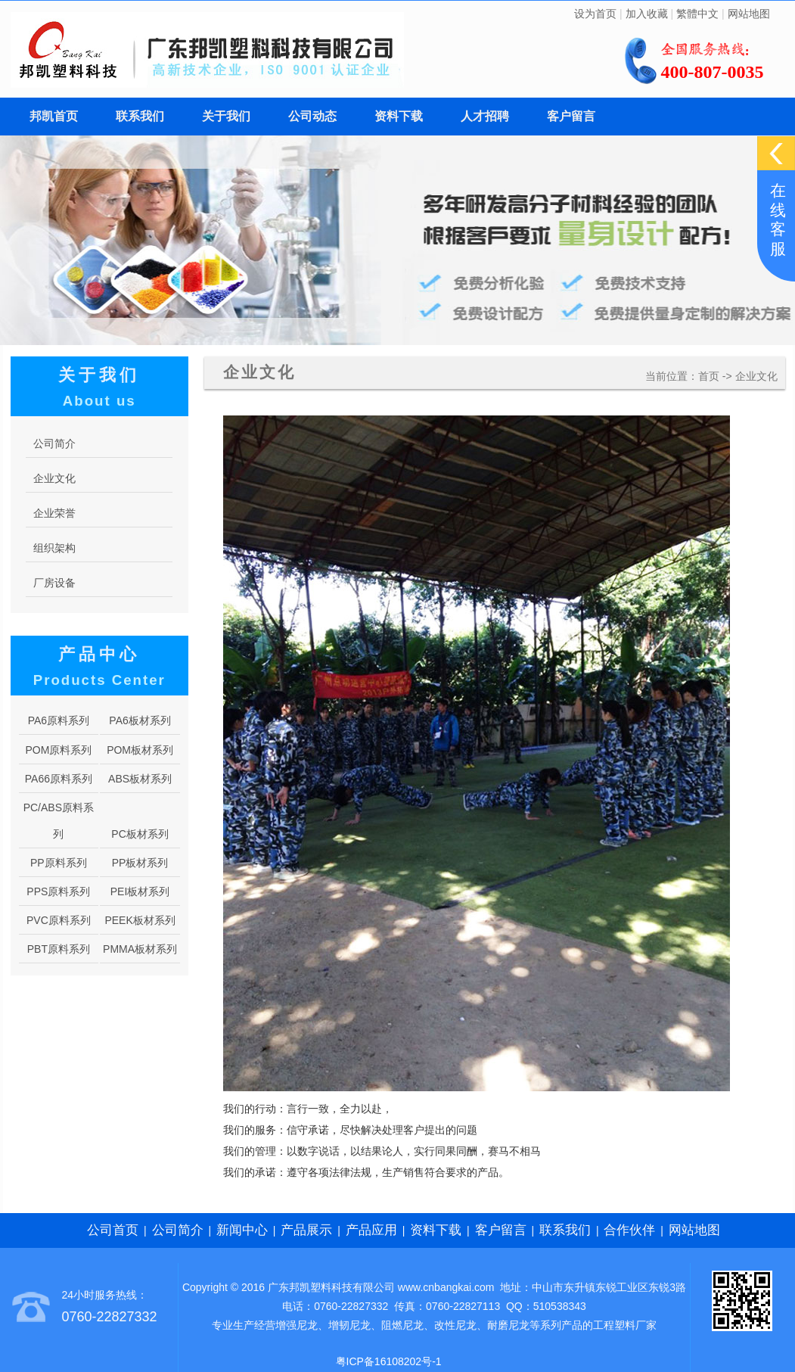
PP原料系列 (58, 863)
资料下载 (398, 116)
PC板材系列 (139, 834)
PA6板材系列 (139, 720)
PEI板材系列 (140, 891)
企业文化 (756, 376)
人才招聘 (485, 116)
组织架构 (54, 548)
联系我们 (140, 116)
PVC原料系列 (58, 920)
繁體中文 (697, 14)
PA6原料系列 (58, 720)
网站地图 (749, 14)
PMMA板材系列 (140, 949)
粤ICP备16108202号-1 (389, 1361)
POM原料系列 (58, 750)
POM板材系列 (140, 750)
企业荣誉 (54, 513)
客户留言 (571, 116)
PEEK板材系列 (139, 920)
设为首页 (595, 14)
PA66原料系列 (58, 779)
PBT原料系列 (58, 949)
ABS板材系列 (140, 779)
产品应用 (371, 1230)
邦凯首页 (54, 116)
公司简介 (54, 443)
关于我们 (226, 116)
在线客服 (778, 220)
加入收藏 (647, 14)
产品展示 (306, 1230)
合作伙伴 (629, 1230)
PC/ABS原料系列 (58, 820)
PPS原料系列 (58, 891)
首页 (708, 376)
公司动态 (312, 116)
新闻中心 (242, 1230)
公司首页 (112, 1230)
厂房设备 (54, 583)
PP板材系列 (140, 863)
